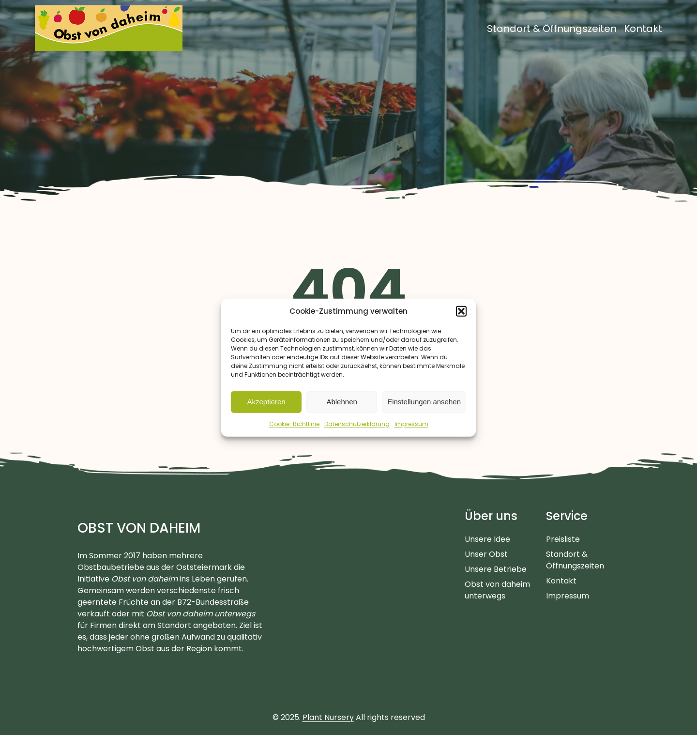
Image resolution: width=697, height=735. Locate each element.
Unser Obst (486, 554)
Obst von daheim (138, 528)
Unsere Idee (487, 539)
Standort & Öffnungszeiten (575, 560)
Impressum (411, 423)
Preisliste (563, 539)
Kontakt (561, 580)
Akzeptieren (266, 402)
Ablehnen (341, 402)
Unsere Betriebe (496, 569)
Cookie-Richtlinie (294, 423)
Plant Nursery (328, 717)
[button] (461, 311)
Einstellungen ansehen (424, 402)
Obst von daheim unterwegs (497, 590)
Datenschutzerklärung (357, 423)
